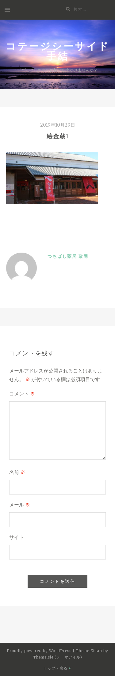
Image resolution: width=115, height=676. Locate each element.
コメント (22, 394)
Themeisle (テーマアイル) (57, 657)
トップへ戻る (57, 668)
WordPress (60, 650)
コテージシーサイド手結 (58, 51)
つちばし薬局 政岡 (68, 256)
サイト (16, 537)
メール (19, 505)
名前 (17, 472)
